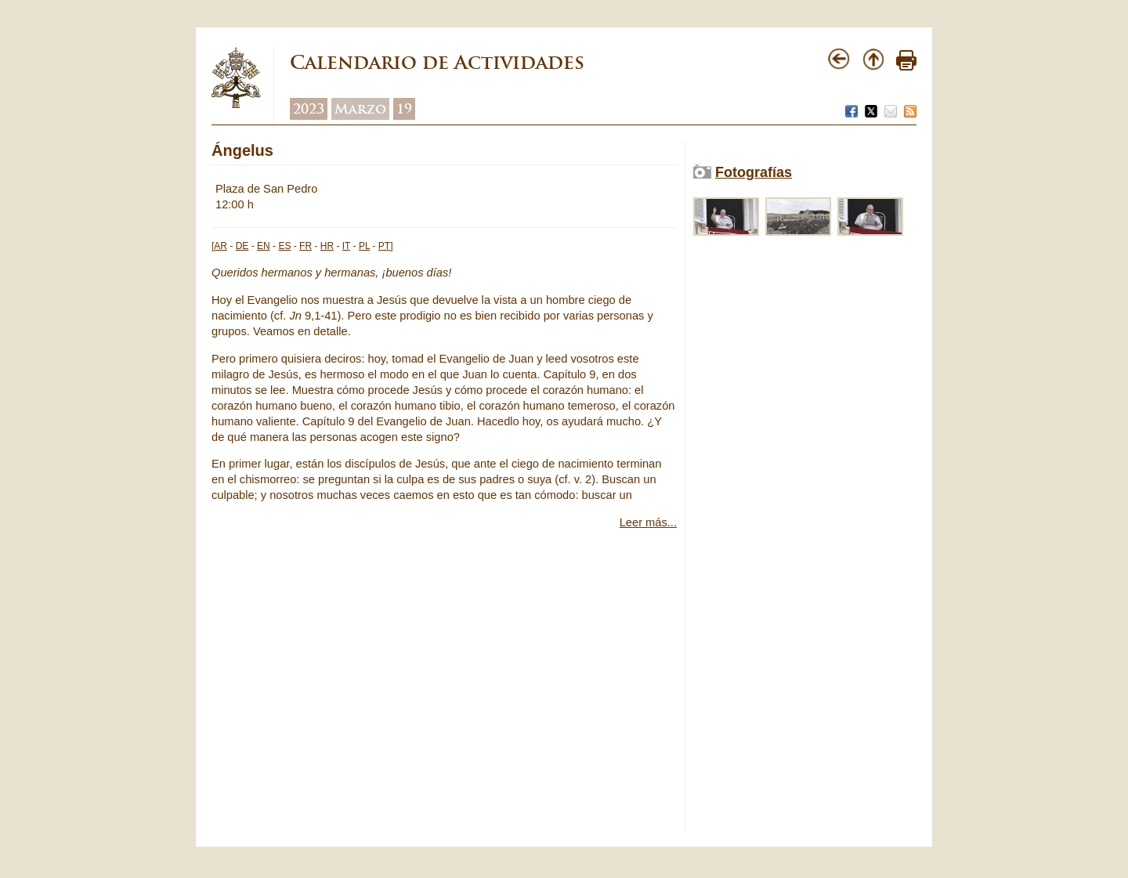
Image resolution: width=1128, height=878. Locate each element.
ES (284, 245)
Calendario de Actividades (437, 62)
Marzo (360, 108)
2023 (308, 108)
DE (242, 245)
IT (346, 245)
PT (384, 245)
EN (263, 245)
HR (327, 245)
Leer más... (648, 522)
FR (305, 245)
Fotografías (753, 172)
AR (220, 245)
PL (364, 245)
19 (404, 108)
